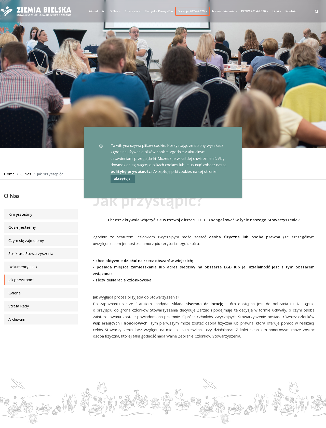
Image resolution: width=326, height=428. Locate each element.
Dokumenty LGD (22, 266)
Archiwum (16, 319)
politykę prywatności (131, 171)
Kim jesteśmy (20, 214)
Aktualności (97, 11)
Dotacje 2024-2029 (192, 11)
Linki (277, 11)
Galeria (14, 292)
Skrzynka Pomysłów (159, 11)
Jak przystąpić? (21, 279)
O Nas (115, 11)
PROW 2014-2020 (254, 11)
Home (9, 173)
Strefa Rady (18, 305)
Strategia (133, 11)
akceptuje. (122, 178)
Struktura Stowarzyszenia (30, 253)
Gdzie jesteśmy (22, 227)
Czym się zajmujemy (26, 240)
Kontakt (291, 11)
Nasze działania (224, 11)
